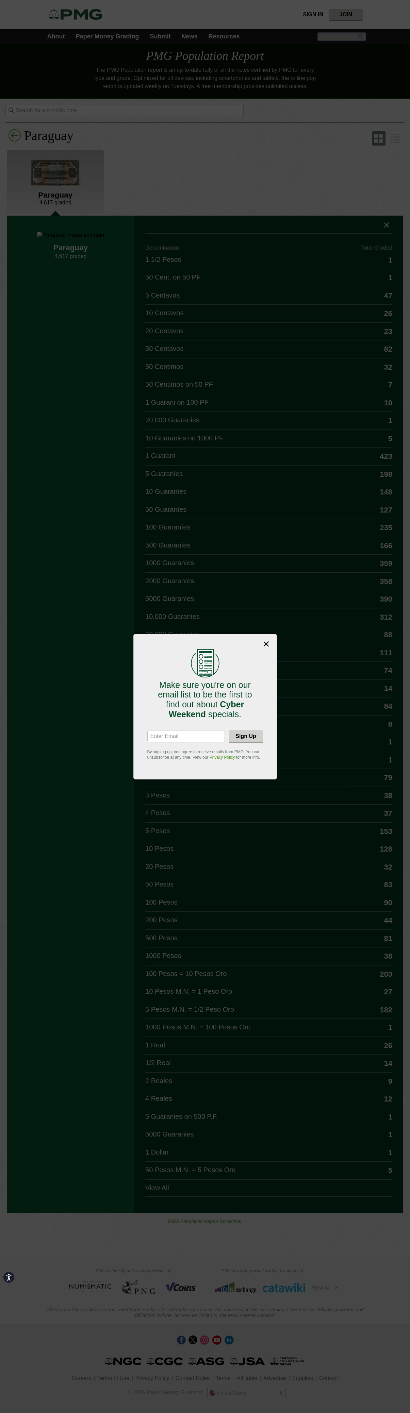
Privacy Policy (222, 757)
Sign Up (245, 736)
